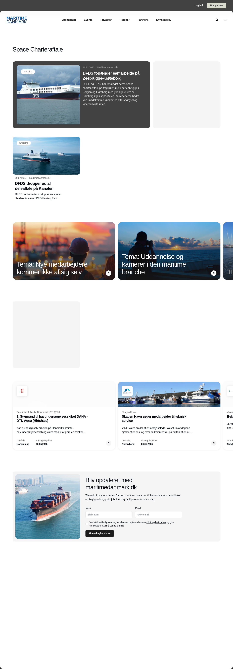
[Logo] (17, 20)
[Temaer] (124, 19)
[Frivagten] (106, 19)
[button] (108, 273)
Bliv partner (216, 5)
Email (138, 508)
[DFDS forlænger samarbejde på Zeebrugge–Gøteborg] (81, 94)
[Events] (88, 19)
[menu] (225, 20)
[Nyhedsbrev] (163, 19)
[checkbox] (86, 524)
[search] (217, 20)
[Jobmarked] (69, 19)
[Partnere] (142, 19)
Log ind (199, 5)
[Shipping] (28, 71)
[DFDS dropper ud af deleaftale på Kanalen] (46, 168)
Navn (88, 508)
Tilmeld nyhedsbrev (99, 533)
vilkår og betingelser (156, 522)
